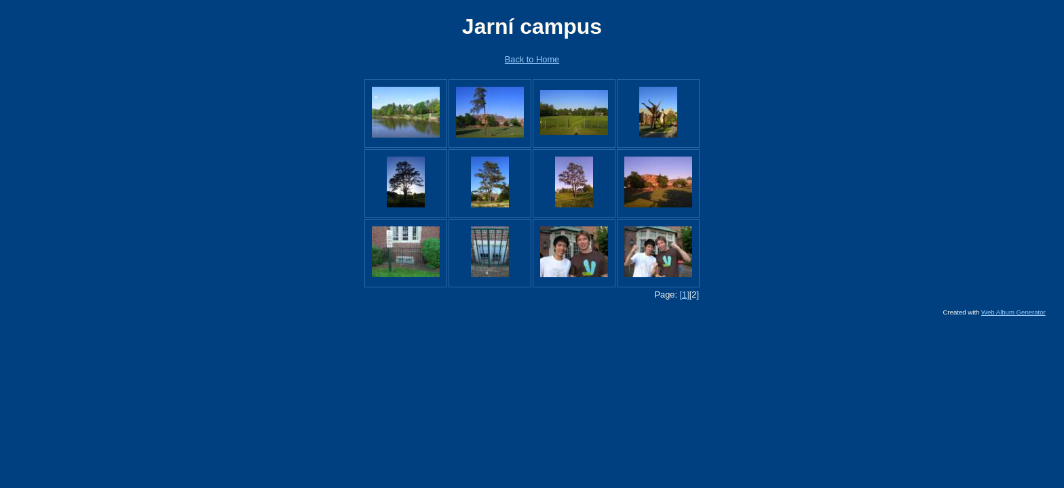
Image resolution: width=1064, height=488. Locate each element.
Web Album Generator (1013, 312)
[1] (684, 294)
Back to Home (532, 59)
